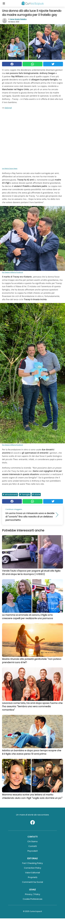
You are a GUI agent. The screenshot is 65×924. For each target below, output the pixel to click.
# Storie (36, 494)
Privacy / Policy (32, 894)
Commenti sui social (32, 882)
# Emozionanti (10, 494)
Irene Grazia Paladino (18, 19)
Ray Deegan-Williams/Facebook (12, 272)
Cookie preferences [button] (32, 899)
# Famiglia (24, 494)
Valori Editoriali (32, 872)
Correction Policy (32, 867)
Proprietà (32, 877)
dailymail (8, 108)
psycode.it (32, 850)
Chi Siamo (32, 841)
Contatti (32, 846)
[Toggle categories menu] (4, 3)
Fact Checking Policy (32, 863)
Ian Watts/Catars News (9, 168)
